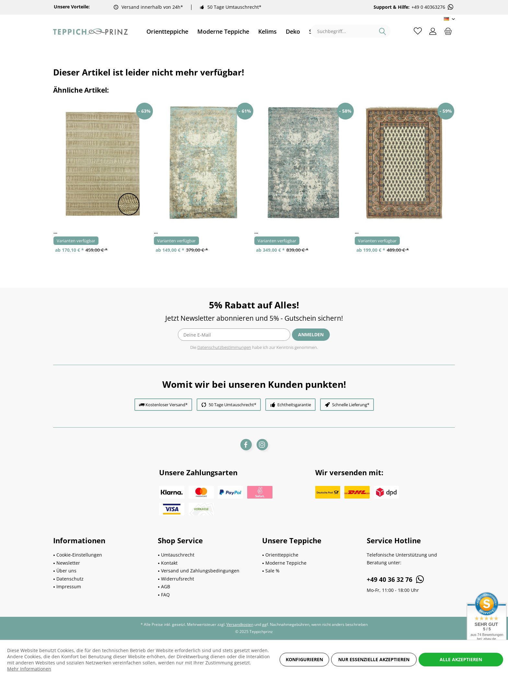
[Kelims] (267, 32)
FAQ (165, 595)
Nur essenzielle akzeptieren (374, 659)
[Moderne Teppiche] (223, 32)
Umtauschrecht (177, 555)
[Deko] (293, 32)
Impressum (68, 586)
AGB (165, 586)
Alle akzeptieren (461, 659)
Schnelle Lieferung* (350, 405)
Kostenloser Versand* (166, 405)
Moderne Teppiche (285, 563)
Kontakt (169, 563)
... (55, 232)
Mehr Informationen (29, 669)
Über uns (66, 571)
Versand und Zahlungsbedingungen (200, 571)
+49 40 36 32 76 (396, 579)
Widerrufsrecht (177, 579)
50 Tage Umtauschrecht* (234, 7)
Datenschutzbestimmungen (224, 347)
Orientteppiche (281, 555)
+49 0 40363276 (432, 7)
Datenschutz (70, 579)
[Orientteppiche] (167, 32)
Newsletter (68, 563)
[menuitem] (167, 32)
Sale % (272, 571)
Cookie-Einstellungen (79, 555)
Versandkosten (239, 624)
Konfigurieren (304, 659)
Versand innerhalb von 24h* (152, 7)
